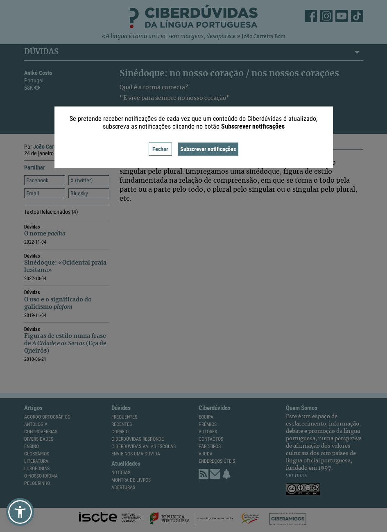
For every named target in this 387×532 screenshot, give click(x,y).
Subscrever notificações (208, 149)
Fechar (160, 149)
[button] (20, 512)
